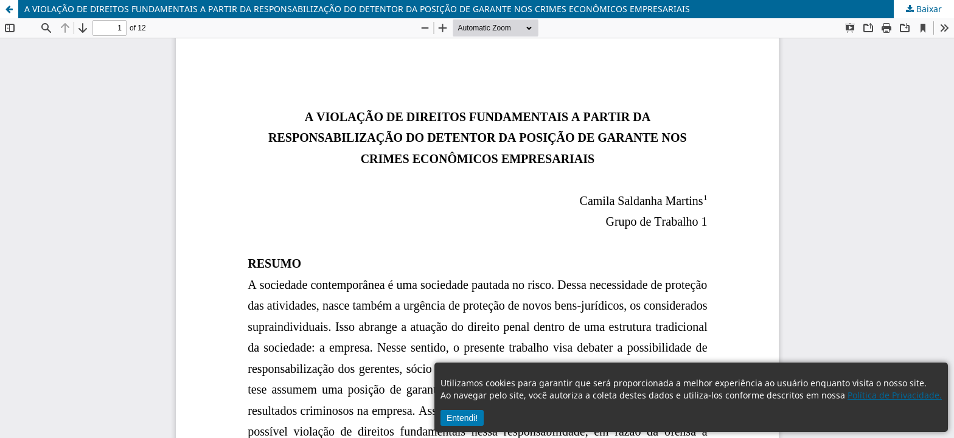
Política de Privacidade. (895, 395)
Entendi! (462, 418)
